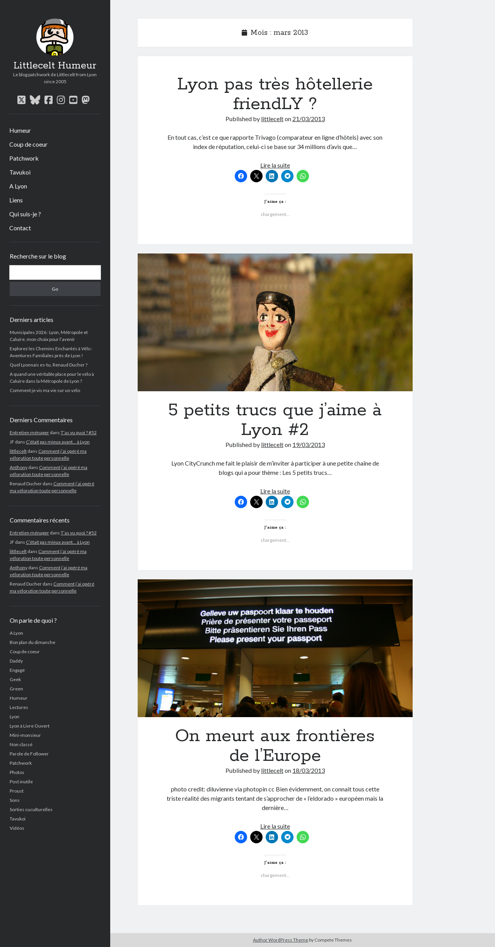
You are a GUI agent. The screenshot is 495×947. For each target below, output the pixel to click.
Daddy (16, 661)
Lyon (14, 716)
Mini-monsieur (25, 735)
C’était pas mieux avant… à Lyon (58, 442)
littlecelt (18, 451)
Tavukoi (20, 172)
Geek (15, 679)
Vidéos (17, 828)
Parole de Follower (29, 754)
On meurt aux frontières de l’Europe (275, 648)
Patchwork (24, 158)
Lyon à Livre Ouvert (30, 726)
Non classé (21, 744)
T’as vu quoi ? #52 (79, 432)
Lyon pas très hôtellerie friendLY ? (275, 94)
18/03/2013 (308, 770)
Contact (20, 227)
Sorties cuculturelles (31, 809)
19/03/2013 (308, 444)
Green (16, 689)
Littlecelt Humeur (55, 66)
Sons (15, 800)
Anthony (18, 467)
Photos (17, 772)
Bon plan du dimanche (32, 642)
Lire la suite (275, 165)
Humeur (20, 130)
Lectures (19, 707)
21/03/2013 (308, 118)
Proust (17, 791)
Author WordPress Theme (280, 940)
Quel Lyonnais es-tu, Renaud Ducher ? (48, 365)
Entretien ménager (29, 432)
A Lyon (18, 186)
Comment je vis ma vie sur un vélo (45, 390)
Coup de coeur (28, 144)
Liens (16, 200)
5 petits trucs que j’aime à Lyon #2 (275, 322)
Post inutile (21, 781)
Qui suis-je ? (25, 213)
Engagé (17, 670)
